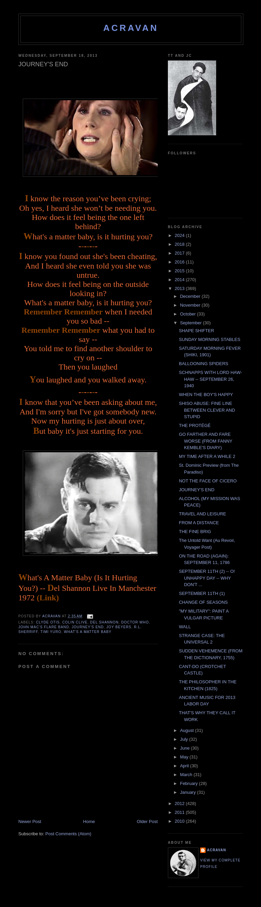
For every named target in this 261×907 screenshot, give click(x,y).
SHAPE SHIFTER (196, 330)
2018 (180, 244)
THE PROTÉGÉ (194, 425)
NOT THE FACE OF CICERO (208, 480)
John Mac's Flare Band (43, 627)
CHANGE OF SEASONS (203, 602)
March (187, 774)
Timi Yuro (50, 632)
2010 (180, 821)
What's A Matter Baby (87, 632)
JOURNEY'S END (196, 489)
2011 (180, 812)
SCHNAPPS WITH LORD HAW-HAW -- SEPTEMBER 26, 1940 (210, 379)
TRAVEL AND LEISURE (202, 513)
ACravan (131, 28)
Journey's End (88, 627)
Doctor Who (135, 622)
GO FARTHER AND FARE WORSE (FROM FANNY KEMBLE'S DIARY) (205, 441)
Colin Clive (74, 622)
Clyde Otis (48, 622)
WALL (185, 626)
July (184, 739)
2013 (180, 288)
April (185, 765)
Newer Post (29, 821)
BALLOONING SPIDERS (203, 363)
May (185, 756)
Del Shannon (104, 622)
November (191, 305)
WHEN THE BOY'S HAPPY (206, 394)
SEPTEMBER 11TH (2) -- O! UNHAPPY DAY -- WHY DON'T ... (207, 578)
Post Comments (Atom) (68, 833)
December (191, 296)
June (185, 748)
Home (89, 821)
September (191, 322)
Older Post (147, 821)
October (188, 313)
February (189, 783)
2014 (180, 279)
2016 (180, 261)
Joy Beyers (119, 627)
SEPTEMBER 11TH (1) (202, 593)
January (188, 792)
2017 (180, 253)
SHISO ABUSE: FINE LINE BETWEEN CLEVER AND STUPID (207, 410)
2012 (180, 803)
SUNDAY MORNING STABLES (209, 339)
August (187, 730)
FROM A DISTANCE (199, 522)
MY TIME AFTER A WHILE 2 (207, 456)
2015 (180, 270)
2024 (180, 235)
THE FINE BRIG (195, 531)
